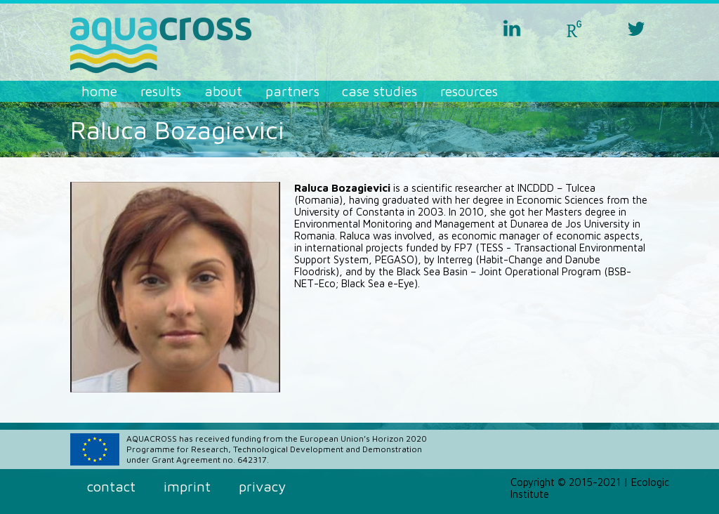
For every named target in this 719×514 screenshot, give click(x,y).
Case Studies (379, 91)
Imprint (187, 486)
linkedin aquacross (512, 28)
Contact (111, 486)
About (223, 91)
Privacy (262, 486)
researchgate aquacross (574, 28)
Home (99, 91)
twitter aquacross (636, 28)
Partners (292, 91)
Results (160, 91)
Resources (469, 91)
